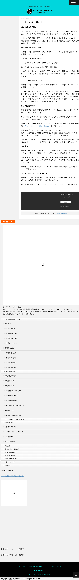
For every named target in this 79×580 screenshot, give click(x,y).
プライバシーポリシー (50, 566)
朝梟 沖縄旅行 (39, 570)
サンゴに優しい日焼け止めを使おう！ (12, 476)
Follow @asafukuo (62, 213)
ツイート (4, 473)
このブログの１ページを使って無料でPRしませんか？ (30, 566)
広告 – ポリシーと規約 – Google (37, 126)
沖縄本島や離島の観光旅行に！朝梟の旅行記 (39, 574)
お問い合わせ (60, 566)
